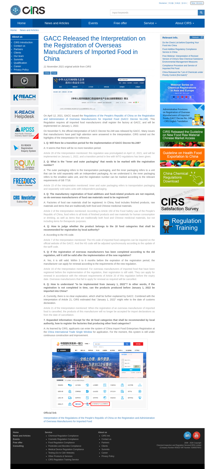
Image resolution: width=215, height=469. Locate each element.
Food (54, 73)
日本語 (177, 3)
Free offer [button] (120, 23)
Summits (18, 59)
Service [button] (150, 23)
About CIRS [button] (184, 23)
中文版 (171, 3)
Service (48, 432)
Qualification (20, 62)
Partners (18, 49)
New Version (197, 3)
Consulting (18, 446)
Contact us (19, 45)
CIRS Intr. (106, 436)
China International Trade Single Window (70, 332)
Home (21, 23)
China (47, 73)
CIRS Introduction (23, 42)
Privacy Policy (21, 69)
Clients (17, 52)
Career (17, 66)
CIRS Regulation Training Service (63, 459)
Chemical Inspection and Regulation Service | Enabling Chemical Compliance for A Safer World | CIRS (61, 10)
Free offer (17, 442)
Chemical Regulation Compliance (63, 436)
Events (16, 439)
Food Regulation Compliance (61, 442)
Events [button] (93, 23)
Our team (19, 56)
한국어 (184, 3)
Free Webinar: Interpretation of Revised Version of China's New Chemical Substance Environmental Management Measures (183, 59)
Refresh (197, 37)
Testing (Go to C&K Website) (61, 453)
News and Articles (29, 30)
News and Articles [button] (57, 23)
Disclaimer (163, 3)
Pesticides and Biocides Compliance (64, 446)
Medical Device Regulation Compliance (66, 449)
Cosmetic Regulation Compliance (63, 439)
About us (102, 432)
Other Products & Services (60, 456)
